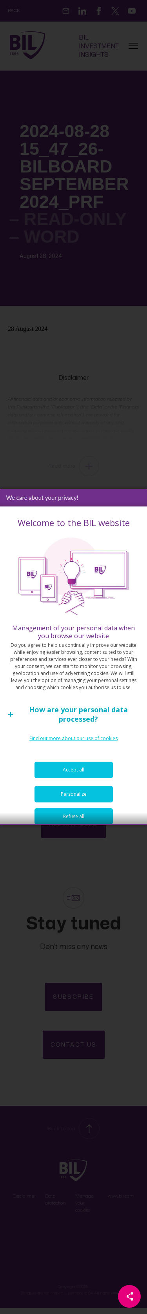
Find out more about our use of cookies (73, 762)
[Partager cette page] (129, 1296)
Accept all (73, 793)
